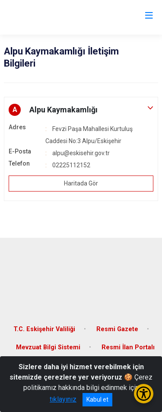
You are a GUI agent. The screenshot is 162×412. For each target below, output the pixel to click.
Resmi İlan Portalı (128, 347)
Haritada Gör (81, 183)
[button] (81, 110)
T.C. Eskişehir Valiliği (44, 329)
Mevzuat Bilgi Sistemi (48, 347)
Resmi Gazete (117, 329)
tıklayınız (63, 399)
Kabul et (97, 399)
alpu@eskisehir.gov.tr (81, 153)
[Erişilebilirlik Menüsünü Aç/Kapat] (143, 393)
